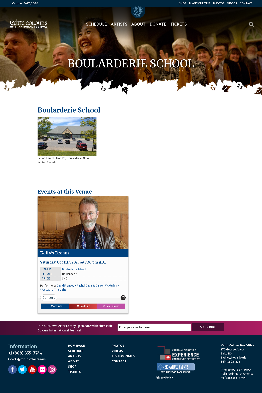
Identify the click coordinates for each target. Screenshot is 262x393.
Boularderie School (74, 269)
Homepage (76, 346)
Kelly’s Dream (54, 253)
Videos (232, 3)
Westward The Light (53, 289)
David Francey (65, 285)
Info (54, 306)
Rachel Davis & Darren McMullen (97, 285)
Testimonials (123, 356)
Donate (158, 24)
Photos (218, 3)
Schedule (96, 24)
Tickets (178, 24)
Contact (246, 3)
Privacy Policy (164, 377)
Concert (48, 298)
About (138, 24)
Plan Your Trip (199, 3)
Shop (182, 3)
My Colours (111, 306)
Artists (119, 24)
